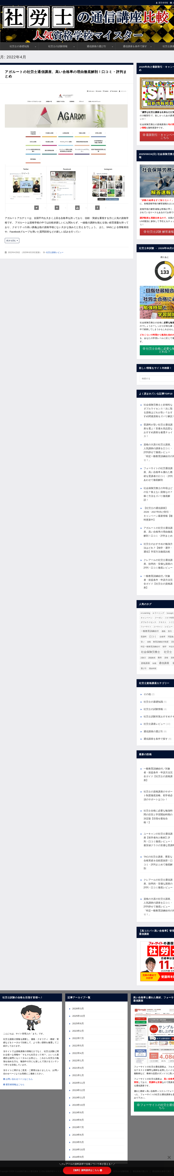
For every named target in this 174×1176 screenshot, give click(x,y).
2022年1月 (78, 1060)
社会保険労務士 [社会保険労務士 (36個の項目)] (150, 652)
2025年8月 (78, 1023)
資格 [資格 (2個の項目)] (166, 658)
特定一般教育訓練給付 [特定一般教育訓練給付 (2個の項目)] (150, 646)
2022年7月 (78, 1038)
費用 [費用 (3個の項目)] (160, 658)
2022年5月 (78, 1045)
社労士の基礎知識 (19, 46)
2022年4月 (78, 1053)
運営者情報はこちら (13, 1084)
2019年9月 (78, 1112)
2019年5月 (78, 1142)
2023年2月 (78, 1030)
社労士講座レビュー (54, 252)
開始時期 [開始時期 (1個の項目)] (152, 668)
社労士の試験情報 (57, 46)
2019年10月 (78, 1105)
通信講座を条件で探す (135, 46)
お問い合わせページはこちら (18, 1079)
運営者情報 (163, 3)
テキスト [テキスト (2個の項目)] (162, 622)
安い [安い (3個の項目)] (143, 642)
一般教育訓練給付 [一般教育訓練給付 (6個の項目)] (150, 631)
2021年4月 (78, 1067)
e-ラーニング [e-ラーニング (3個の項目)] (158, 613)
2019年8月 (78, 1119)
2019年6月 (78, 1134)
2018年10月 (78, 1149)
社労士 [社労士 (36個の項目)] (168, 652)
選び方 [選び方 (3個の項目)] (144, 668)
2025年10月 (78, 1016)
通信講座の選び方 (96, 46)
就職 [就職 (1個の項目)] (149, 642)
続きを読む (11, 240)
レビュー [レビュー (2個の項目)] (169, 626)
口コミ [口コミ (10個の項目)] (152, 636)
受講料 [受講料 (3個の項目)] (144, 637)
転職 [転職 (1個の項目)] (154, 663)
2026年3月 (78, 1008)
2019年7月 (78, 1127)
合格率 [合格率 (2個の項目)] (162, 637)
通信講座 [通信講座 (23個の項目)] (164, 663)
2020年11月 (78, 1082)
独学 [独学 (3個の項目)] (164, 646)
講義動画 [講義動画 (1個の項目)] (151, 658)
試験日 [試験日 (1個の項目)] (143, 658)
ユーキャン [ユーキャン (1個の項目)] (158, 627)
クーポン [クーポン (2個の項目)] (159, 618)
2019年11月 (78, 1097)
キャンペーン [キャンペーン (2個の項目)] (146, 618)
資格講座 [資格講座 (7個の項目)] (145, 663)
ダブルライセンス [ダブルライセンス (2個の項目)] (148, 622)
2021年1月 (78, 1075)
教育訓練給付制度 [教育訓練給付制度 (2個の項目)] (161, 642)
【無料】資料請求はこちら (87, 1170)
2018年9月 (78, 1156)
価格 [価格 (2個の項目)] (163, 631)
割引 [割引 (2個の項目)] (170, 631)
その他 (147, 694)
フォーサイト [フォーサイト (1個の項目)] (146, 627)
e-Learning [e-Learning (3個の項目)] (145, 613)
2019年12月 (78, 1090)
